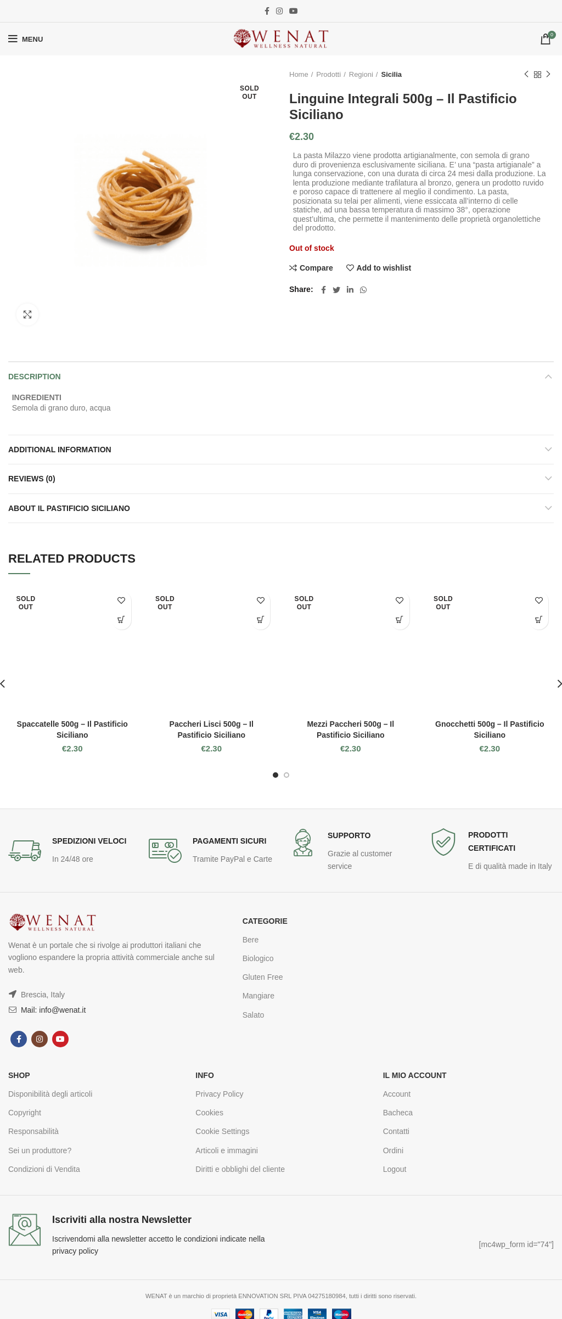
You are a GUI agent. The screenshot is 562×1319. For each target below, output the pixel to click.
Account (397, 1094)
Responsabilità (33, 1131)
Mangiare (258, 995)
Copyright (24, 1112)
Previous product (526, 74)
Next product (548, 74)
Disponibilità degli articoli (50, 1094)
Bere (251, 939)
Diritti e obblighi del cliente (240, 1169)
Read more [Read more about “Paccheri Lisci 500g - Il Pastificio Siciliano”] (260, 620)
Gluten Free (263, 977)
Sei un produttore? (39, 1150)
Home (298, 74)
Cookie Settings (222, 1131)
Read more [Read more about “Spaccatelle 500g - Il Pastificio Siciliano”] (121, 620)
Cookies (209, 1112)
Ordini (393, 1150)
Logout (395, 1169)
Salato (254, 1015)
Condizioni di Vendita (44, 1169)
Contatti (396, 1131)
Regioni (361, 74)
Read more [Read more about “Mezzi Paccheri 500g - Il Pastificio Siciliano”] (399, 620)
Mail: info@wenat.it (52, 1010)
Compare (316, 268)
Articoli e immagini (226, 1150)
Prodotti (328, 74)
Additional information (59, 449)
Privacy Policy (219, 1094)
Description (34, 376)
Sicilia (391, 74)
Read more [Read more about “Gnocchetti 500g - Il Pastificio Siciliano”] (538, 620)
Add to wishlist (384, 268)
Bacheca (398, 1112)
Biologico (258, 958)
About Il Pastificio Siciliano (69, 508)
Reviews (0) (31, 478)
